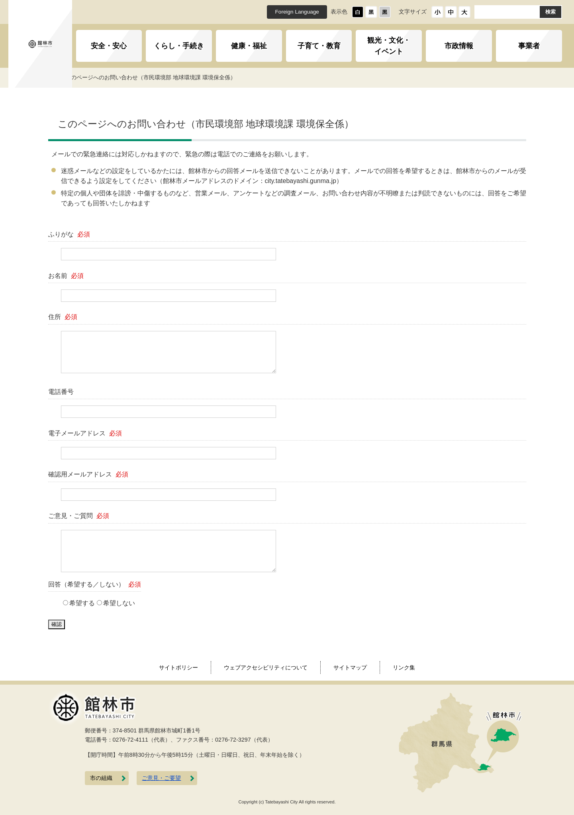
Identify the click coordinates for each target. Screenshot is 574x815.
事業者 (529, 46)
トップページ (94, 77)
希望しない (119, 603)
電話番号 (61, 391)
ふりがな (69, 234)
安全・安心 (109, 46)
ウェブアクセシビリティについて (266, 667)
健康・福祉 (249, 46)
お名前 (66, 275)
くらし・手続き (179, 46)
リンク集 (404, 667)
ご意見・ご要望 (161, 778)
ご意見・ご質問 (79, 515)
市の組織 (101, 778)
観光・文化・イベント (388, 45)
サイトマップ (350, 667)
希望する (82, 603)
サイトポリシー (178, 667)
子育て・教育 (319, 46)
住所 (63, 316)
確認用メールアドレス (88, 474)
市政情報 (459, 46)
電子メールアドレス (85, 433)
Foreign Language (297, 12)
